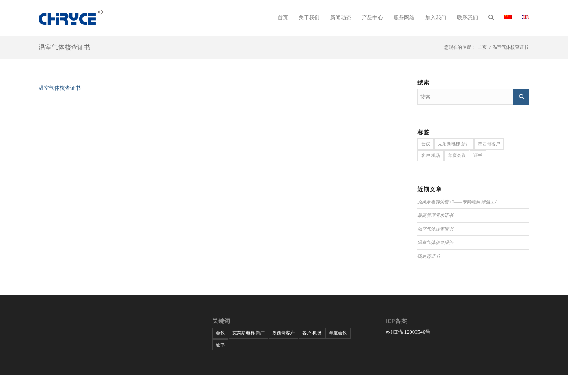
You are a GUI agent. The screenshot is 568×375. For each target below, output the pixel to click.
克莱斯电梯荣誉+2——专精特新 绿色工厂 (458, 201)
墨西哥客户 (489, 143)
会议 (425, 143)
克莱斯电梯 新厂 (454, 143)
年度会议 (457, 155)
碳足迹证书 (428, 256)
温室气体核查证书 (64, 47)
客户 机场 (430, 155)
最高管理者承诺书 (435, 215)
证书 (477, 155)
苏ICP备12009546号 (407, 332)
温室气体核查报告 (435, 242)
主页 (482, 47)
